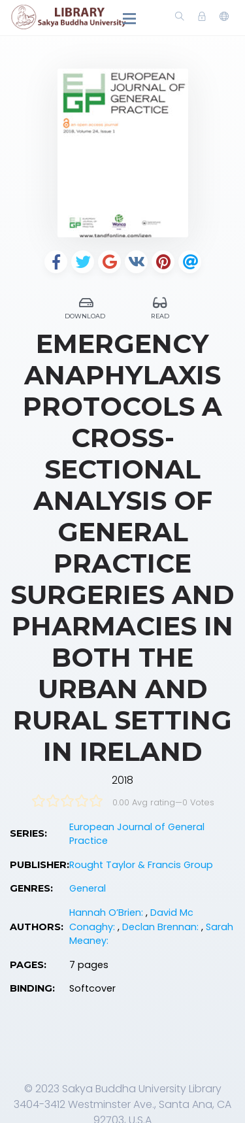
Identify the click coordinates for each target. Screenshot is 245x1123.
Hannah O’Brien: (107, 912)
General (87, 888)
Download (86, 306)
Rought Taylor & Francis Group (141, 864)
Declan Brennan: (161, 926)
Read (160, 306)
